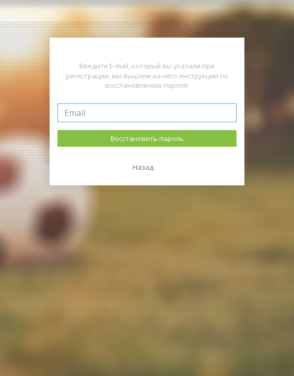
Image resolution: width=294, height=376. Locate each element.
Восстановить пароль (147, 138)
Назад (143, 167)
